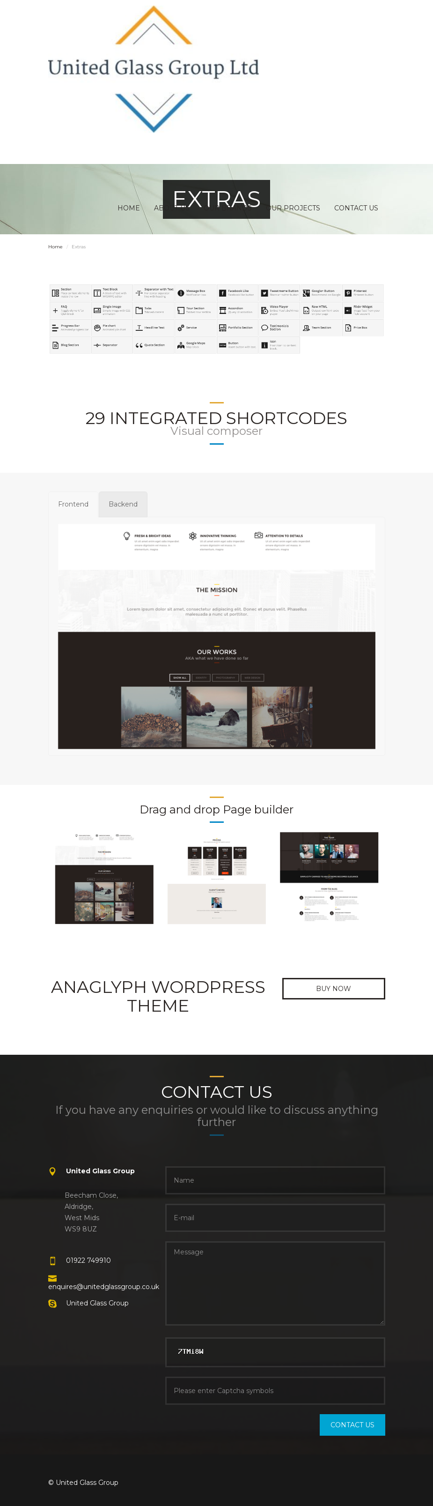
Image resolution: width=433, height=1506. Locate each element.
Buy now (333, 988)
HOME (128, 208)
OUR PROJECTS (293, 208)
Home (55, 247)
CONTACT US (356, 208)
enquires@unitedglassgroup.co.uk (103, 1286)
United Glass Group (97, 1303)
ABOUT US (172, 208)
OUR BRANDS (228, 208)
